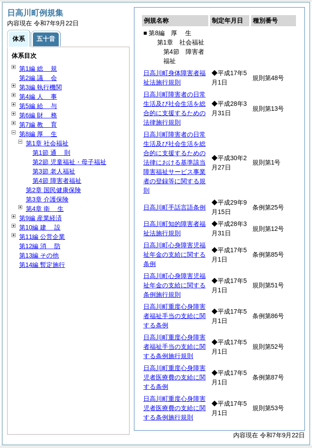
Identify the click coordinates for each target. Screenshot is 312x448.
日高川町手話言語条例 (174, 207)
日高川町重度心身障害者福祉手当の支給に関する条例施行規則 (174, 346)
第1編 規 (38, 68)
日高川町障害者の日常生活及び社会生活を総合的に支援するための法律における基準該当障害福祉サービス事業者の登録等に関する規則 (174, 162)
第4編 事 (38, 96)
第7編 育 (38, 124)
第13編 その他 (39, 255)
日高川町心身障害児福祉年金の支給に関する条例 (174, 254)
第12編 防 (40, 246)
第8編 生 (38, 133)
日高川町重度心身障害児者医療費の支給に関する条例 (174, 377)
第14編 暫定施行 (42, 264)
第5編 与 (38, 105)
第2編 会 (38, 77)
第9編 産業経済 (40, 218)
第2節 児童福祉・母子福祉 (69, 161)
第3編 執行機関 (40, 87)
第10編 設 (40, 227)
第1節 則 (51, 152)
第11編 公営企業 (42, 236)
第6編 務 (38, 115)
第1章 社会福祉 (47, 143)
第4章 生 (45, 208)
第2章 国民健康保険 (53, 190)
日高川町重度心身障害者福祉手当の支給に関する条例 (174, 316)
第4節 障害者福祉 (56, 180)
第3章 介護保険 (47, 199)
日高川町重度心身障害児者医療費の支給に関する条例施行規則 (174, 408)
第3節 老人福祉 (53, 171)
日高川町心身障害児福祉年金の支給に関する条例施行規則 (174, 285)
